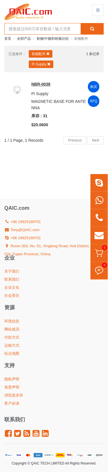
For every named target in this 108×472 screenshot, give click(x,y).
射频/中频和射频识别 (53, 39)
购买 (93, 87)
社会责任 (11, 295)
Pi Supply (41, 64)
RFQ (93, 101)
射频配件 (41, 54)
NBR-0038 (40, 84)
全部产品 (24, 39)
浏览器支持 (13, 395)
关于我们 (11, 271)
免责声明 (11, 387)
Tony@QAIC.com (21, 230)
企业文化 (11, 287)
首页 (7, 39)
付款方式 (11, 337)
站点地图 (11, 353)
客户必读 (11, 403)
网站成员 (11, 329)
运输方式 (11, 345)
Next (95, 140)
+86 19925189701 (22, 222)
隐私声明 (11, 379)
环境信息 (11, 321)
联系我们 (11, 279)
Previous (75, 140)
